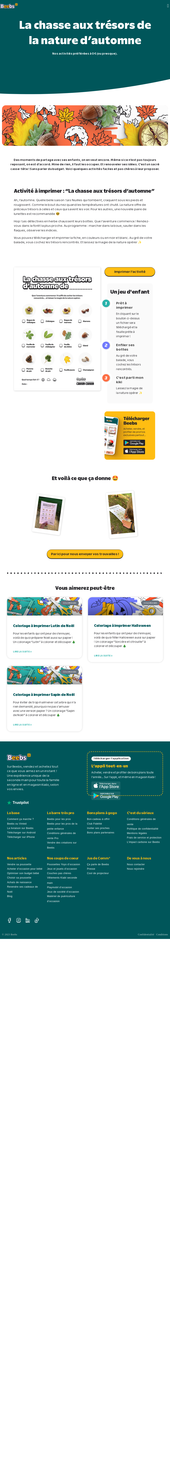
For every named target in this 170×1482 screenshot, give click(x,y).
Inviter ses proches (98, 827)
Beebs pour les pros (59, 818)
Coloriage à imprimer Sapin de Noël (44, 694)
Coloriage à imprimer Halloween (122, 626)
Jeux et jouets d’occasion (62, 868)
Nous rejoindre (135, 868)
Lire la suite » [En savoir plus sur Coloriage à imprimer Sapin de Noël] (22, 724)
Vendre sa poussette (19, 863)
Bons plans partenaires (100, 831)
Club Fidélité (94, 822)
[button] (168, 5)
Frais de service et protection (144, 836)
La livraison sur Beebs (20, 827)
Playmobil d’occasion (59, 886)
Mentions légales (137, 832)
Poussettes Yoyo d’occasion (63, 863)
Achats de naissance (19, 881)
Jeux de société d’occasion (63, 891)
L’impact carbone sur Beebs (143, 841)
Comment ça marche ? (20, 818)
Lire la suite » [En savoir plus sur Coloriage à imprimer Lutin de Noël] (22, 652)
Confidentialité (146, 933)
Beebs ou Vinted (17, 822)
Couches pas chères (59, 872)
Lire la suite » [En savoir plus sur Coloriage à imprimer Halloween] (103, 656)
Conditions (162, 933)
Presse (91, 868)
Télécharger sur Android (21, 831)
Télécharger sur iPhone (21, 836)
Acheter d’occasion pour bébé (24, 868)
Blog (9, 895)
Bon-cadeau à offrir (98, 818)
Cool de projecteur (98, 872)
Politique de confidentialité (142, 827)
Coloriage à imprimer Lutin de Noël (43, 626)
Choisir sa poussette (19, 877)
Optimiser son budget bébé (23, 872)
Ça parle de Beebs (98, 863)
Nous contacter (136, 863)
